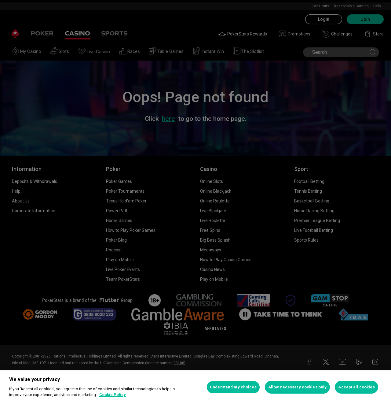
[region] (195, 387)
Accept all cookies (356, 387)
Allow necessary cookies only (297, 387)
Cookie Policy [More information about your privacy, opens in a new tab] (112, 394)
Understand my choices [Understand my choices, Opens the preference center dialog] (233, 387)
